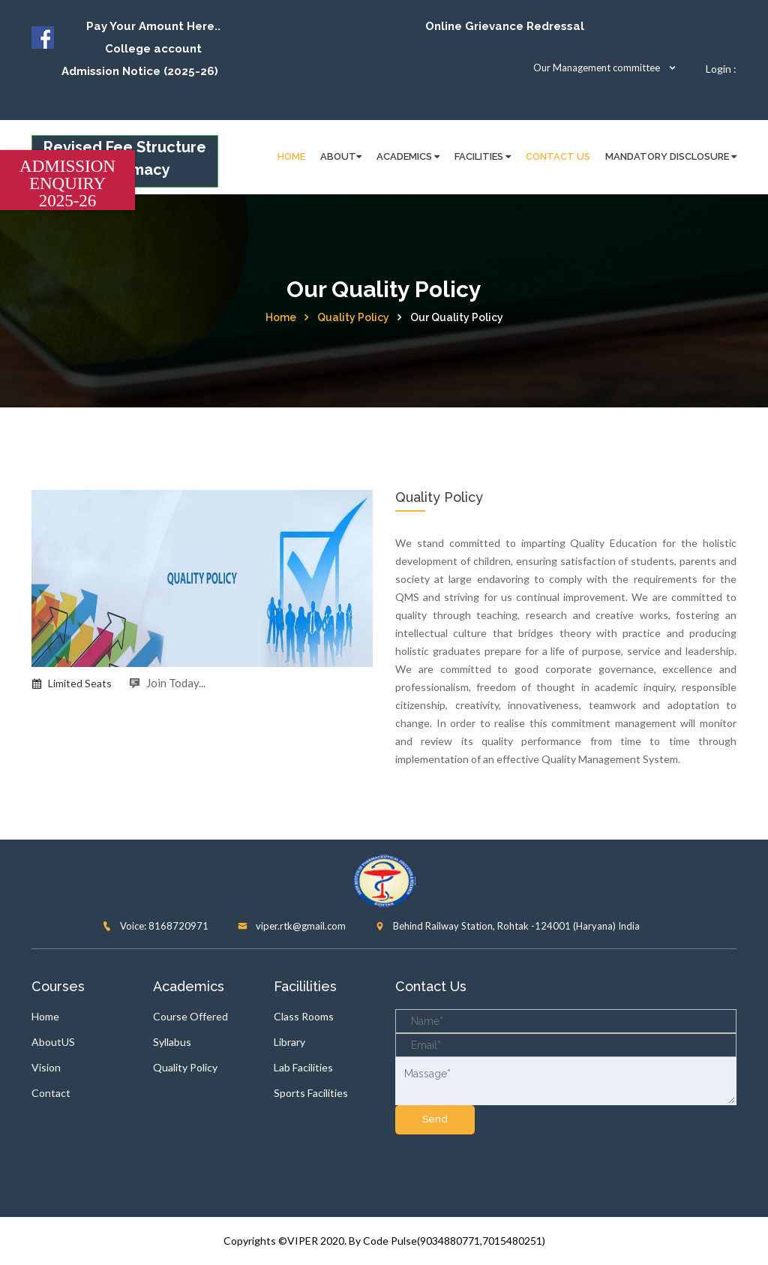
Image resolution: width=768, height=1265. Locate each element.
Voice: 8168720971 (155, 926)
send (435, 1119)
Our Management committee (605, 68)
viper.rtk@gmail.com (292, 926)
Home (281, 317)
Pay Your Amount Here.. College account (153, 38)
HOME (291, 156)
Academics (408, 156)
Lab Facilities (303, 1067)
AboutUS (53, 1041)
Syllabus (172, 1041)
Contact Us (558, 156)
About (341, 156)
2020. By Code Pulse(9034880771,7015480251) (432, 1240)
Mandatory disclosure (670, 156)
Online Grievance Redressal (504, 26)
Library (289, 1041)
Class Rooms (304, 1016)
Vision (46, 1067)
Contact (51, 1092)
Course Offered (190, 1016)
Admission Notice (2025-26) (140, 71)
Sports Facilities (311, 1092)
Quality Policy (353, 317)
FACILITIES (482, 156)
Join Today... (167, 683)
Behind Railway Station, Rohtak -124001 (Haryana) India (507, 926)
